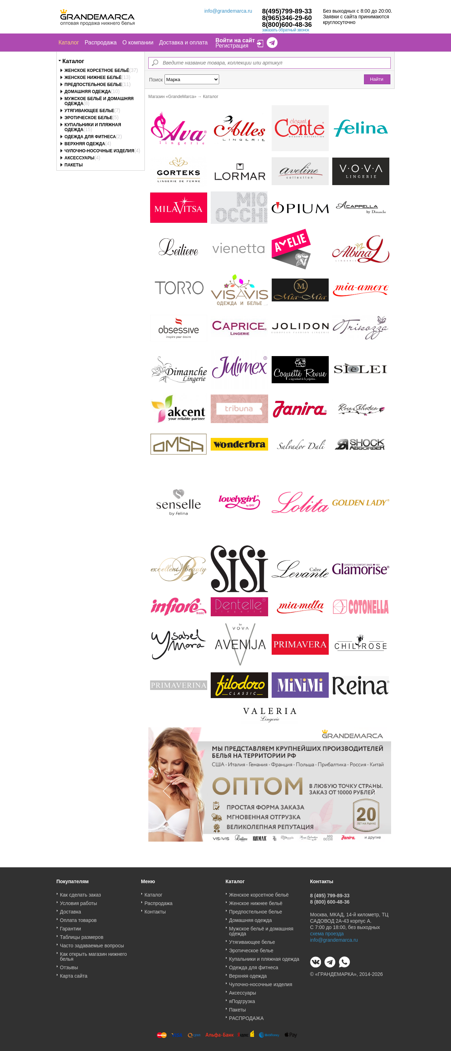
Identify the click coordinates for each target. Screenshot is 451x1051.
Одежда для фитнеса (90, 136)
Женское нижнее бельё (93, 77)
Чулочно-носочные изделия (99, 150)
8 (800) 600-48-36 (330, 899)
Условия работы (78, 901)
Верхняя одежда (84, 143)
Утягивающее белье (89, 110)
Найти (376, 79)
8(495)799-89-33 (287, 11)
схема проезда (327, 931)
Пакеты (73, 165)
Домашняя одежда (87, 91)
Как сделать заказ (80, 892)
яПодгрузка (242, 999)
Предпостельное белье (93, 84)
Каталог (68, 42)
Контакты (155, 909)
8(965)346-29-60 (287, 18)
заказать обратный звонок (285, 30)
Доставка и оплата (183, 42)
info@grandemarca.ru (228, 11)
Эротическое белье (88, 117)
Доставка (70, 909)
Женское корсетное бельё (96, 70)
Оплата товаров (78, 918)
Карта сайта (73, 973)
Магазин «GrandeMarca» (172, 96)
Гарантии (70, 926)
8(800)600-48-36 (287, 24)
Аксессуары (79, 157)
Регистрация (231, 46)
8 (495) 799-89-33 (330, 893)
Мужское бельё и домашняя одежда (261, 928)
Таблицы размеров (81, 934)
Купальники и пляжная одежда (264, 956)
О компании (137, 42)
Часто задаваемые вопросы (92, 943)
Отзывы (69, 965)
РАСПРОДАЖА (246, 1016)
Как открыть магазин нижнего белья (93, 954)
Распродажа (101, 42)
